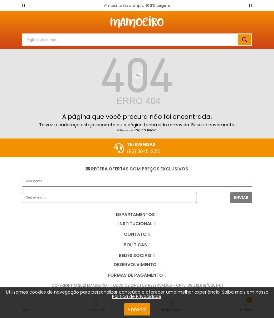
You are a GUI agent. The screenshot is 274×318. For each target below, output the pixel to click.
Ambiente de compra (137, 5)
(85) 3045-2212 (143, 151)
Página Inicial (146, 130)
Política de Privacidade (136, 296)
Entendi (137, 309)
